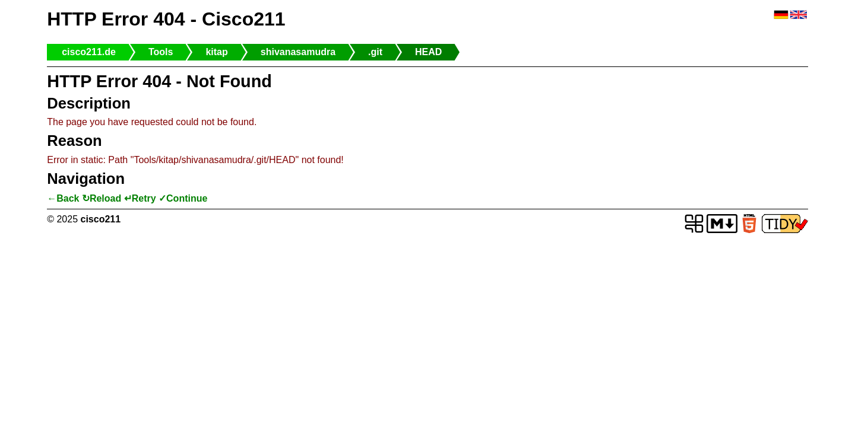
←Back (63, 198)
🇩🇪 (781, 15)
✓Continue (183, 198)
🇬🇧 (799, 15)
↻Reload (101, 198)
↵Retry (140, 198)
